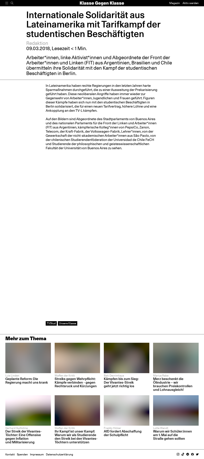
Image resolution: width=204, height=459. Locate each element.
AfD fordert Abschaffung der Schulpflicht (123, 433)
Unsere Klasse (67, 323)
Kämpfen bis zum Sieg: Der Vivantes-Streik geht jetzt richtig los (121, 382)
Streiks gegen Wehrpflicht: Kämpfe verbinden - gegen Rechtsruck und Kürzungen (76, 382)
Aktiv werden (191, 3)
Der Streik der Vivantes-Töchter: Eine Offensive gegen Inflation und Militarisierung (23, 436)
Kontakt (10, 454)
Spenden (22, 454)
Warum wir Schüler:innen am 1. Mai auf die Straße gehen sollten (172, 435)
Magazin (174, 3)
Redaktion (37, 43)
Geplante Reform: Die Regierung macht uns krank (26, 380)
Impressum (37, 454)
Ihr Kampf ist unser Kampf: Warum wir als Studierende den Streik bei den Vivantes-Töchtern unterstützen (76, 436)
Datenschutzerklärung (59, 454)
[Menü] (6, 3)
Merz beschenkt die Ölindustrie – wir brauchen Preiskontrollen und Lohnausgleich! (172, 384)
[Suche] (12, 3)
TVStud (51, 323)
